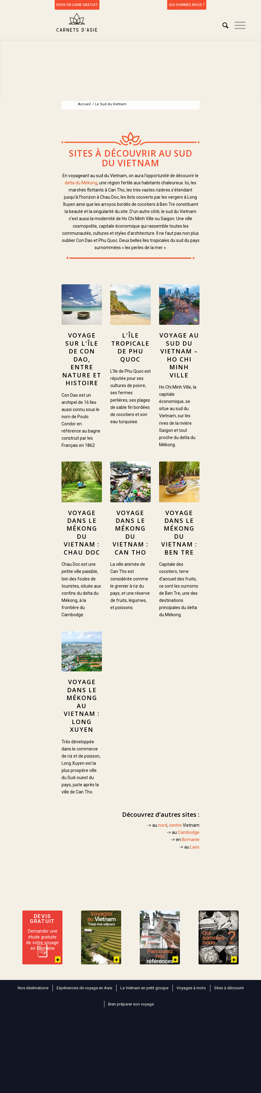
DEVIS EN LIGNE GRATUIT (77, 4)
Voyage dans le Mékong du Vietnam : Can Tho (130, 532)
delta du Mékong (81, 182)
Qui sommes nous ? (187, 4)
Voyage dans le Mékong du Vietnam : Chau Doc (82, 532)
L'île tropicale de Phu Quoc (130, 347)
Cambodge (188, 832)
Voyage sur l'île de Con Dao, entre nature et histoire (81, 359)
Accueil (84, 104)
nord (162, 825)
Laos (194, 847)
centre (175, 825)
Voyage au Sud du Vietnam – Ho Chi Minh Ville (179, 355)
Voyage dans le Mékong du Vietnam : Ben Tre (179, 532)
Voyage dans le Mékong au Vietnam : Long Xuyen (82, 706)
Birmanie (190, 839)
